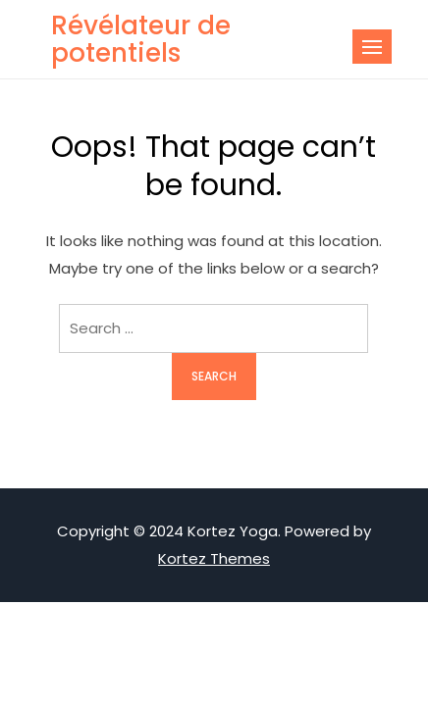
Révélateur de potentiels (141, 39)
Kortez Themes (214, 558)
